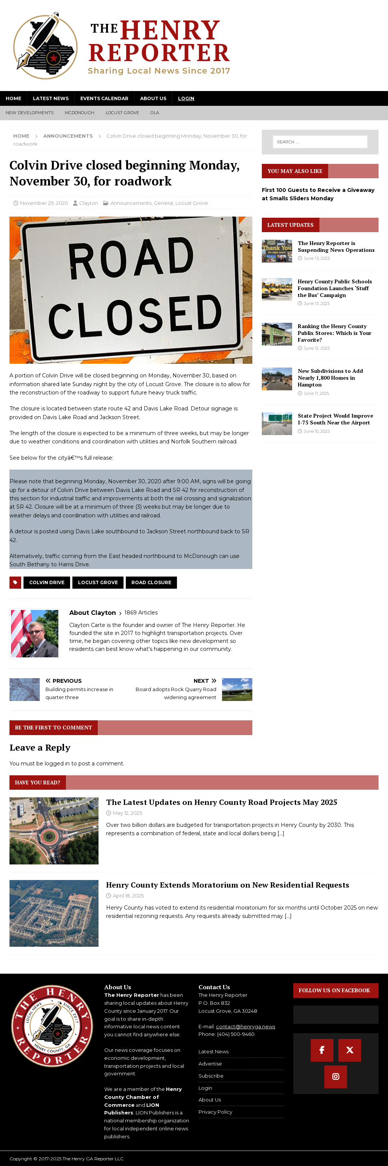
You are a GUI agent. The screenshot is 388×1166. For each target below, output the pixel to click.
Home (13, 98)
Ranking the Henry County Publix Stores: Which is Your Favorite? (334, 332)
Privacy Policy (215, 1112)
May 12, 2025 (127, 813)
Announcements (131, 203)
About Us (153, 98)
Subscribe (211, 1076)
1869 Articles (141, 612)
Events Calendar (104, 98)
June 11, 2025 (316, 393)
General (163, 203)
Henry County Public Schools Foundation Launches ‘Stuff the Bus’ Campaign (335, 288)
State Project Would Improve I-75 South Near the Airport (335, 419)
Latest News (51, 98)
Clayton (88, 203)
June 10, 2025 (317, 431)
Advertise (210, 1064)
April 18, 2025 (128, 896)
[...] (281, 833)
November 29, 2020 (44, 203)
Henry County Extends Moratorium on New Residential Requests (227, 885)
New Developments (29, 112)
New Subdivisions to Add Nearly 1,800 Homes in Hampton (330, 377)
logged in (57, 763)
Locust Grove (122, 112)
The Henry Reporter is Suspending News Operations (336, 246)
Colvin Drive (46, 582)
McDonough (79, 112)
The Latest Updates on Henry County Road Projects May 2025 (221, 802)
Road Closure (151, 582)
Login (186, 98)
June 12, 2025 (317, 348)
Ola (154, 112)
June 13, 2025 (317, 258)
